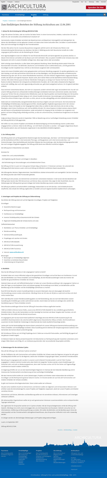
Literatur (3, 456)
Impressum (74, 469)
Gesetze (20, 462)
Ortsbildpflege (20, 15)
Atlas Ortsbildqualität (7, 453)
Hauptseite (75, 2)
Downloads (21, 459)
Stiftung (45, 15)
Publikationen (12, 20)
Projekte (34, 15)
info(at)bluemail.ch (76, 466)
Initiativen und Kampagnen (43, 456)
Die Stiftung (57, 451)
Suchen (104, 14)
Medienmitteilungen (59, 459)
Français (10, 2)
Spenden (56, 456)
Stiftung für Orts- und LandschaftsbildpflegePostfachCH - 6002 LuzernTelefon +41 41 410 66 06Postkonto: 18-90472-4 (78, 457)
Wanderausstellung (41, 459)
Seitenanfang (67, 430)
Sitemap (91, 2)
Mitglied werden (58, 454)
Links (55, 461)
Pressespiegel (57, 458)
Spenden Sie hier (96, 7)
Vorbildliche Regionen (7, 454)
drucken (75, 430)
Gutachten (21, 464)
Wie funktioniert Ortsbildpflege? (22, 455)
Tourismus (5, 15)
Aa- (86, 2)
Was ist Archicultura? (59, 453)
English (3, 2)
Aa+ (82, 2)
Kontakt (103, 2)
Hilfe (97, 2)
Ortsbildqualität (22, 458)
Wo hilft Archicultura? (42, 454)
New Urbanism (40, 461)
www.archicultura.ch (17, 252)
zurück (60, 430)
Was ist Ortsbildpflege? (24, 453)
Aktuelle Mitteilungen (59, 462)
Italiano (17, 2)
